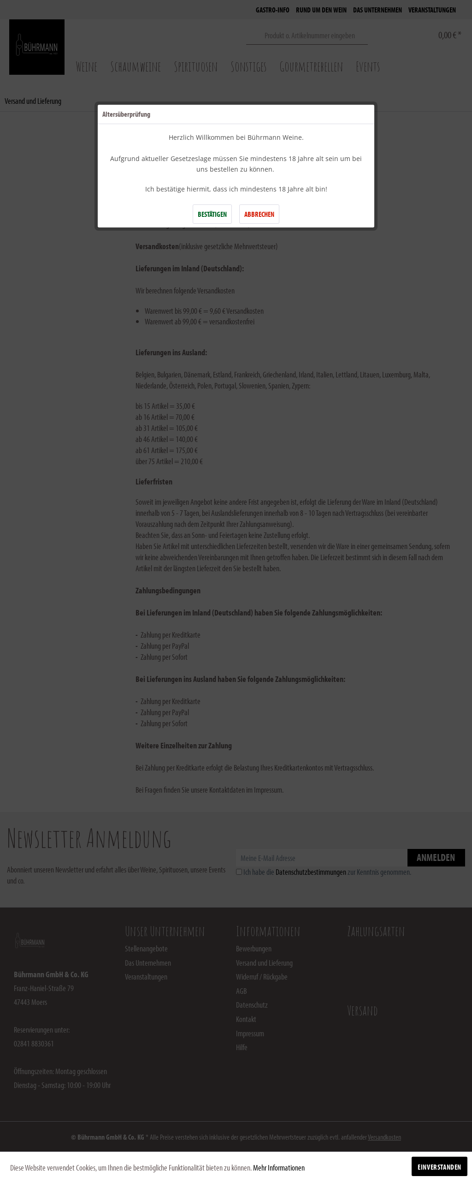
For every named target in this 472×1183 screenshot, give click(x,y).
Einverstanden (439, 1166)
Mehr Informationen (279, 1167)
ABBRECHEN (259, 214)
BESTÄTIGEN (212, 214)
